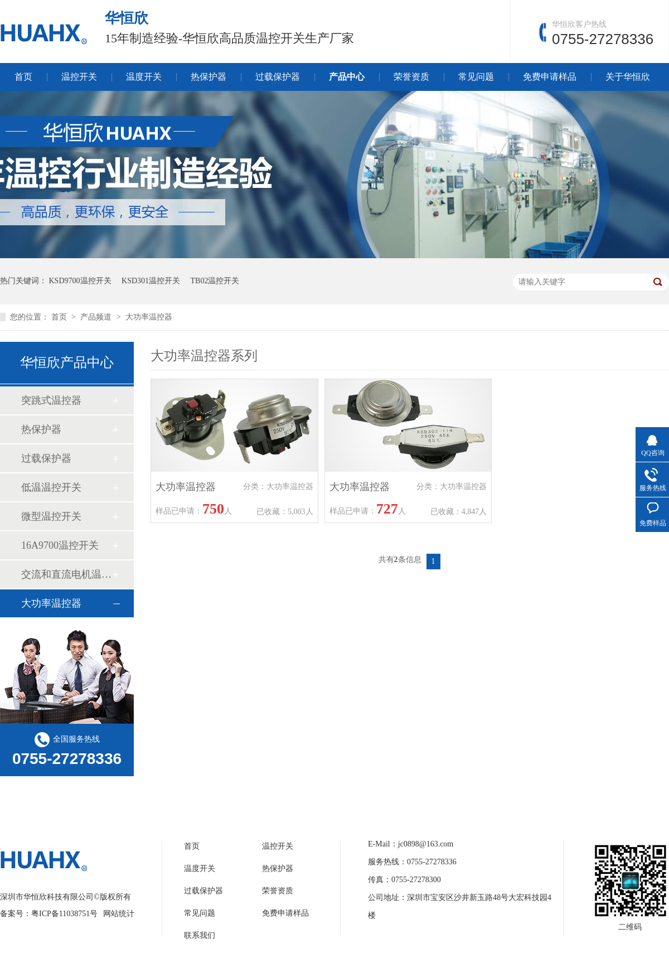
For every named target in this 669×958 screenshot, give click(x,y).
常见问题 (476, 76)
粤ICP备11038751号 (64, 913)
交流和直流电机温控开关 (66, 574)
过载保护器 (277, 76)
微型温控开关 (51, 516)
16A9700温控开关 (60, 545)
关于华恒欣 (627, 76)
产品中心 (347, 76)
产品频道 (97, 317)
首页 (23, 76)
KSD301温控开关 (151, 281)
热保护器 (208, 76)
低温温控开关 (51, 487)
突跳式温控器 (51, 400)
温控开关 (79, 76)
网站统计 (118, 913)
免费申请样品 (549, 76)
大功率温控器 (148, 317)
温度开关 (144, 76)
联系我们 (199, 935)
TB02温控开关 (215, 281)
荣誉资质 (411, 76)
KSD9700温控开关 (80, 281)
